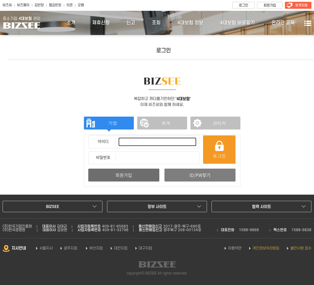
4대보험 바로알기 (237, 22)
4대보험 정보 (190, 22)
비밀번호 (103, 157)
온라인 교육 (283, 22)
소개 (71, 22)
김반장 (39, 5)
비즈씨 (7, 5)
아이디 (103, 141)
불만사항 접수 (300, 248)
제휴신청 (101, 22)
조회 (156, 22)
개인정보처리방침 (265, 248)
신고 (130, 22)
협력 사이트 (261, 206)
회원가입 (270, 5)
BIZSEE (52, 206)
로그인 (243, 5)
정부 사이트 (157, 206)
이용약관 (234, 248)
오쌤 (81, 5)
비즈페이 (23, 5)
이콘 (69, 5)
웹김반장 (55, 5)
